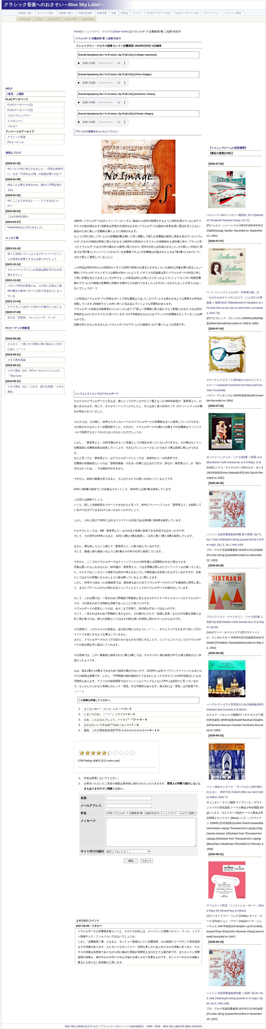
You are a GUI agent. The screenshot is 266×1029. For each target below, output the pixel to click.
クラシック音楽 (16, 136)
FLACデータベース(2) (20, 110)
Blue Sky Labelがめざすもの (81, 1026)
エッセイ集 (12, 237)
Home (77, 31)
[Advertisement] (35, 52)
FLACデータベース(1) (20, 104)
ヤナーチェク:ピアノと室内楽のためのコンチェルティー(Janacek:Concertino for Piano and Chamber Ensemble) (234, 385)
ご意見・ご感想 (15, 93)
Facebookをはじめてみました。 (26, 227)
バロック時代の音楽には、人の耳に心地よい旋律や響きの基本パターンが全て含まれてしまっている (34, 290)
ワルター (12, 126)
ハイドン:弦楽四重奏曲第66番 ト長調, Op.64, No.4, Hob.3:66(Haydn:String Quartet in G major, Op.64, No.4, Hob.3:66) (235, 998)
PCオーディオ (15, 142)
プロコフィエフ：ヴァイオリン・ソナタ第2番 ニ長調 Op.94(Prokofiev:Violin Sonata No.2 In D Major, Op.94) (235, 622)
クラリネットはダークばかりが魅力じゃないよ (34, 306)
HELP (9, 88)
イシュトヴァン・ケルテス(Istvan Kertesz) (106, 31)
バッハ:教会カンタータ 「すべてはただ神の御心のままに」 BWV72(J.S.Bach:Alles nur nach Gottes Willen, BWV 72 (235, 792)
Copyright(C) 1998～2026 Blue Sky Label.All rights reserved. (165, 1026)
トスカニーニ (15, 120)
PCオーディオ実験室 (18, 328)
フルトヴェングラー (19, 115)
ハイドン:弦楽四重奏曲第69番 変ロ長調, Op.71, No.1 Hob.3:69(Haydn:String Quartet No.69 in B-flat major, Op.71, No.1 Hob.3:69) (235, 539)
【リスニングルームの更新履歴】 (228, 147)
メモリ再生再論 (16, 359)
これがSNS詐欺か (17, 216)
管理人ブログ (13, 152)
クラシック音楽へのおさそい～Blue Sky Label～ (54, 4)
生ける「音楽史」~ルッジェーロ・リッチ (31, 317)
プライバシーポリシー (113, 1026)
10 (132, 752)
